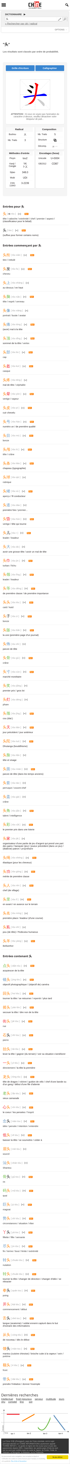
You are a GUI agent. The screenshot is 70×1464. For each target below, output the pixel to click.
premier (41, 218)
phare (6, 704)
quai (5, 1195)
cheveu (6, 273)
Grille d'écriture (20, 68)
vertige (6, 398)
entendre (33, 1126)
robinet (23, 1081)
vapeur (15, 398)
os (4, 1181)
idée (5, 1126)
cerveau (20, 301)
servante (20, 1237)
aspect (50, 218)
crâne (11, 454)
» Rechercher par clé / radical (21, 23)
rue (4, 1026)
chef (33, 218)
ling (22, 1402)
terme (10, 1251)
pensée (13, 1126)
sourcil (6, 1154)
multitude (51, 1399)
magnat (6, 1209)
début (24, 1309)
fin (4, 1251)
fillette (6, 1237)
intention (23, 1126)
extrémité (24, 218)
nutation (7, 1265)
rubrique (7, 482)
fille (12, 1237)
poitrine (6, 1356)
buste (15, 315)
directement (9, 1067)
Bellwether (8, 946)
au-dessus (8, 287)
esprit (11, 301)
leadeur (15, 537)
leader (6, 537)
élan (31, 1223)
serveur (39, 1399)
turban (6, 565)
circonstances (10, 1223)
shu (3, 1402)
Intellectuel (7, 1399)
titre (5, 260)
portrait (6, 315)
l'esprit (30, 1112)
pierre (6, 1040)
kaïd (11, 607)
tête (5, 218)
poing (5, 1295)
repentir (37, 998)
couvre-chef (20, 787)
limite (24, 1251)
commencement (11, 1309)
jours (61, 1399)
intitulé (12, 260)
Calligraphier (50, 68)
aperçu (6, 496)
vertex (26, 343)
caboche (13, 218)
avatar (22, 315)
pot (30, 1402)
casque (6, 371)
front (5, 1370)
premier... (23, 510)
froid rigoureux (24, 1399)
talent (5, 815)
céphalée (21, 385)
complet (12, 1402)
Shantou (7, 1167)
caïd (5, 607)
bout (17, 1251)
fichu (13, 565)
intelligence (16, 815)
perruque (7, 787)
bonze (6, 440)
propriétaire (27, 848)
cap (4, 357)
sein (60, 1353)
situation (23, 1223)
